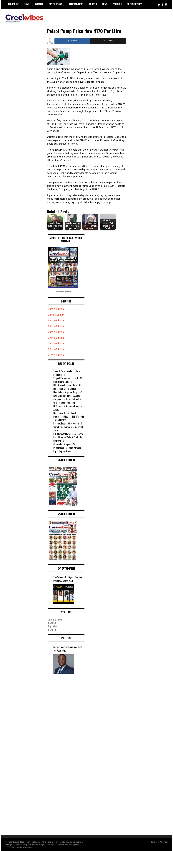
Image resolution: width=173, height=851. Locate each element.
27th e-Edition (56, 337)
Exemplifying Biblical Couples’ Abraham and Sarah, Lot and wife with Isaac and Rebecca (68, 399)
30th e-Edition (56, 320)
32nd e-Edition (56, 314)
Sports (93, 4)
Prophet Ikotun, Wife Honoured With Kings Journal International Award (68, 427)
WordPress (164, 841)
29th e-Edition (56, 326)
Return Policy (134, 4)
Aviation (39, 4)
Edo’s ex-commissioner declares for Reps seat (67, 648)
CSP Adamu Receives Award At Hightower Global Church (67, 386)
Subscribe (13, 4)
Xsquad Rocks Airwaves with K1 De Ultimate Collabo (67, 379)
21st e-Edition (56, 355)
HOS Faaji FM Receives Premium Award (67, 407)
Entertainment (75, 4)
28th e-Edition (56, 332)
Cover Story (55, 4)
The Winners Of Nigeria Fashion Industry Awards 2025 (67, 579)
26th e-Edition (56, 343)
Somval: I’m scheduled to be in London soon (66, 373)
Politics (117, 4)
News (104, 4)
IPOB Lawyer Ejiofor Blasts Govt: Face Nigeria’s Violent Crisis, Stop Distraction (68, 437)
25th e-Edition (56, 349)
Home (26, 4)
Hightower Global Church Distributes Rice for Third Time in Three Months (68, 416)
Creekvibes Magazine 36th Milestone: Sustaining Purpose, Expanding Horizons (67, 447)
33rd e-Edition (56, 308)
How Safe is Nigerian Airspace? (67, 392)
